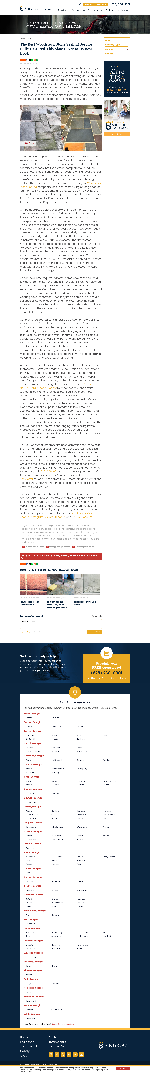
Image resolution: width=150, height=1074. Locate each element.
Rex (104, 932)
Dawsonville (31, 802)
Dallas (28, 966)
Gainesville (30, 924)
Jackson (29, 936)
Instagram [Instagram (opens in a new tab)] (51, 1054)
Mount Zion (56, 751)
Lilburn (54, 906)
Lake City (55, 772)
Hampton (30, 932)
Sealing (56, 555)
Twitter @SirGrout (84, 546)
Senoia (80, 836)
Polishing (65, 555)
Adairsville (30, 735)
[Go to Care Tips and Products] (117, 79)
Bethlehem (56, 726)
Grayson (55, 899)
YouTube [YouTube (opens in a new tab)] (69, 1054)
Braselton (30, 945)
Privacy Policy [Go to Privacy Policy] (92, 1068)
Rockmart (55, 983)
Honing (73, 555)
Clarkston (55, 811)
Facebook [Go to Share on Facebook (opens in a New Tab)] (27, 60)
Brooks (29, 836)
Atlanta (29, 769)
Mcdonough (82, 936)
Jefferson (55, 948)
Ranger (80, 881)
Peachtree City (57, 839)
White (105, 735)
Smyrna (106, 785)
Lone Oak (30, 793)
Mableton (81, 781)
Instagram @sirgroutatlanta (47, 517)
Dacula (29, 902)
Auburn (29, 726)
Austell (54, 781)
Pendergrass (82, 945)
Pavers (24, 558)
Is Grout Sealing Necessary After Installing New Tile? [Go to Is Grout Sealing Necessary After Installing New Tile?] (57, 604)
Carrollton (55, 747)
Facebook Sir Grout (34, 546)
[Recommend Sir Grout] (117, 118)
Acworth (29, 760)
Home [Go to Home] (22, 38)
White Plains (82, 890)
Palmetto (55, 864)
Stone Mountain (109, 814)
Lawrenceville (57, 902)
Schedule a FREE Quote (95, 4)
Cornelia (55, 915)
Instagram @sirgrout (60, 546)
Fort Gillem (30, 772)
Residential (82, 555)
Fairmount (55, 881)
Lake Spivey (82, 769)
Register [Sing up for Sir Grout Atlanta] (30, 632)
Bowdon (29, 747)
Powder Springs (109, 781)
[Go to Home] (37, 8)
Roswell (80, 864)
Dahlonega (31, 957)
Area (107, 40)
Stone (35, 555)
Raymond (55, 793)
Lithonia (80, 818)
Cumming (30, 848)
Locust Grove (82, 932)
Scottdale (107, 811)
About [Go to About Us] (100, 10)
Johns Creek (56, 857)
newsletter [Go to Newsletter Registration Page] (26, 479)
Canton (80, 760)
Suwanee (81, 906)
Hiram (54, 966)
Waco (79, 747)
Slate (41, 555)
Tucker (105, 818)
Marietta (80, 785)
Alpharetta (30, 857)
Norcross (81, 899)
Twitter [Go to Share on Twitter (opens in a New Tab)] (30, 60)
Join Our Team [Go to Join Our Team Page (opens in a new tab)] (58, 1046)
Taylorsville (81, 739)
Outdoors (93, 555)
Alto (27, 915)
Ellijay (28, 873)
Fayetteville (31, 839)
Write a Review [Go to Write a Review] (79, 4)
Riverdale (81, 860)
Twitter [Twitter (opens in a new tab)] (63, 1054)
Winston (106, 827)
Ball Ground (56, 760)
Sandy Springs (109, 857)
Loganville (30, 1010)
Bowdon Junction (33, 751)
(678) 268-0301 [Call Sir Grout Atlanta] (120, 4)
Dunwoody (81, 811)
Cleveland (30, 1018)
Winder (80, 726)
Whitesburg (82, 751)
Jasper (29, 975)
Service (109, 49)
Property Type (112, 44)
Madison (55, 890)
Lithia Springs (57, 827)
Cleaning (48, 555)
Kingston (55, 739)
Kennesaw (55, 785)
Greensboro (31, 890)
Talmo (79, 948)
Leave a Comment (31, 616)
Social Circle (56, 1010)
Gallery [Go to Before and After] (91, 10)
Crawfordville (32, 1001)
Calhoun (29, 881)
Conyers (29, 992)
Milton (54, 860)
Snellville (80, 902)
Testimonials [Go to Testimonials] (112, 10)
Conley (54, 814)
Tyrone (80, 839)
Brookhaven (31, 818)
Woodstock (107, 760)
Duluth (28, 906)
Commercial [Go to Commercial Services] (78, 10)
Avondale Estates (33, 814)
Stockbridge (108, 936)
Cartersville (31, 739)
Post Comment (94, 632)
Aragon (29, 983)
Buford (29, 899)
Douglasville (31, 827)
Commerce (31, 948)
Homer (29, 718)
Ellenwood (81, 814)
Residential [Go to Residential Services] (64, 10)
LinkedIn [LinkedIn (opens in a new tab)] (75, 1054)
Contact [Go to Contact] (125, 10)
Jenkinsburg (56, 932)
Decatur (55, 818)
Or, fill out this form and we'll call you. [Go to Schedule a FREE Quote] (106, 678)
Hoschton (55, 945)
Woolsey (106, 836)
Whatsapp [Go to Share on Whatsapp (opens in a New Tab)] (32, 60)
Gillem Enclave (57, 769)
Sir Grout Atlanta (82, 517)
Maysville (55, 718)
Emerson (55, 735)
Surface (109, 53)
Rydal (79, 735)
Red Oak (80, 857)
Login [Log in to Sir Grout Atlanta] (22, 632)
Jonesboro (56, 836)
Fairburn (29, 864)
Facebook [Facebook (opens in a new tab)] (57, 1054)
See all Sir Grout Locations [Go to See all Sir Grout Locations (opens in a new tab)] (63, 1024)
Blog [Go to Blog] (29, 38)
